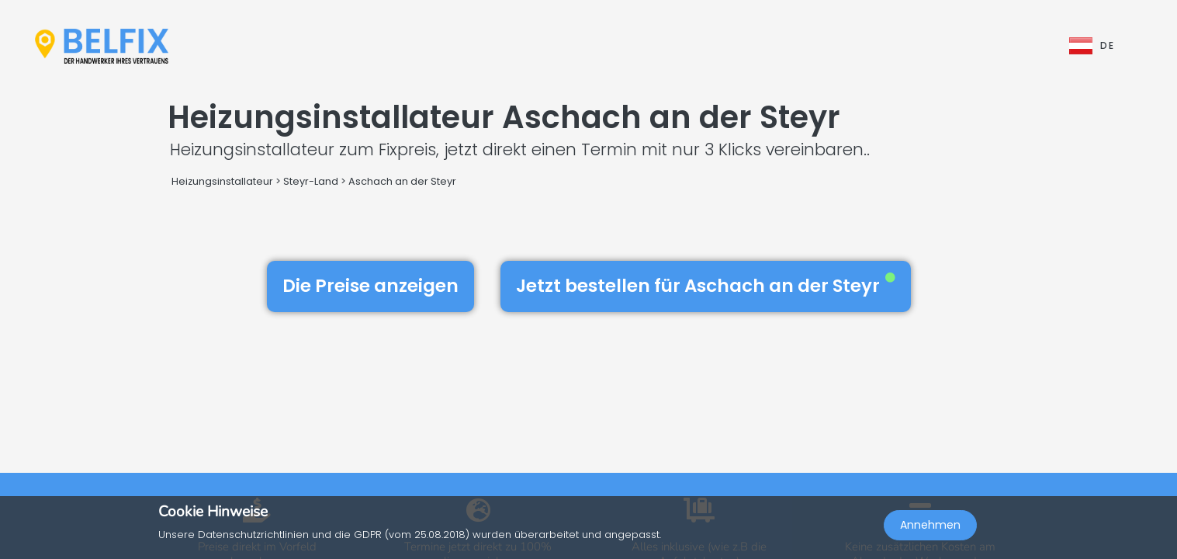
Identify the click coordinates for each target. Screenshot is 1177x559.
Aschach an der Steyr (402, 181)
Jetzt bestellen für (705, 286)
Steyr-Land (310, 181)
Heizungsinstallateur (222, 181)
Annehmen (930, 525)
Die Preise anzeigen (370, 285)
